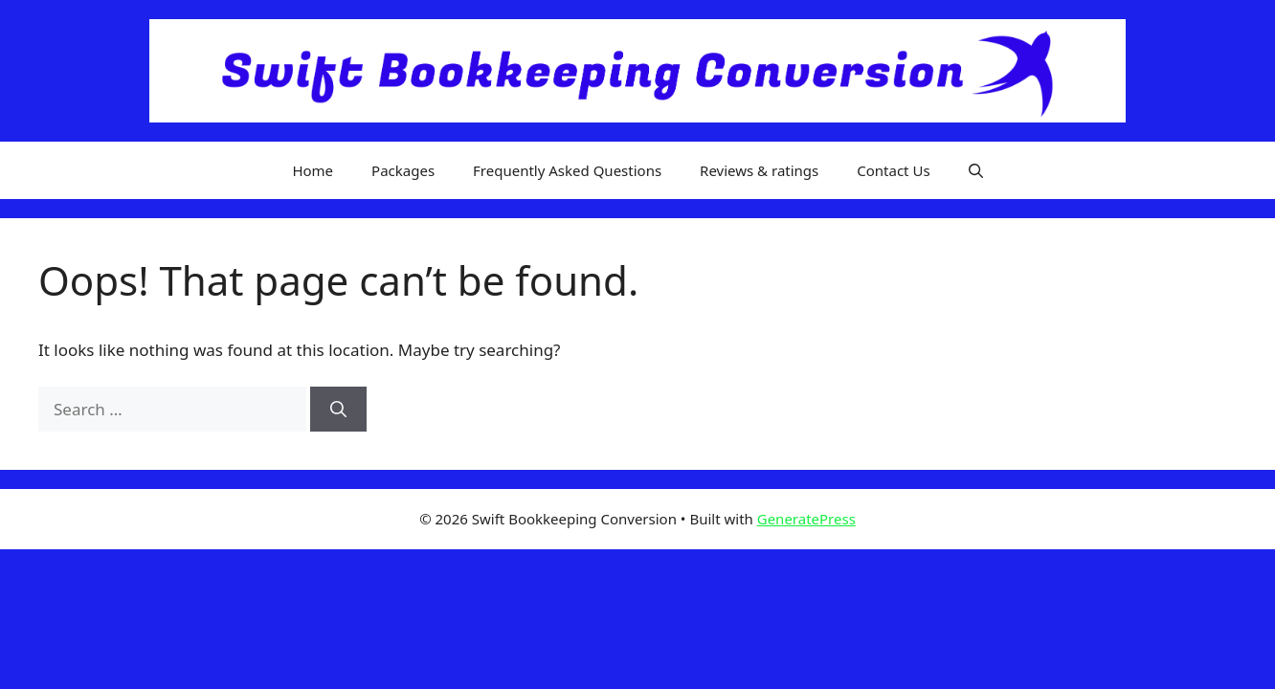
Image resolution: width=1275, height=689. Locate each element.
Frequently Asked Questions (567, 170)
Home (312, 170)
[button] (976, 170)
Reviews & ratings (759, 170)
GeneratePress (806, 518)
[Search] (338, 410)
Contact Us (893, 170)
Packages (403, 170)
